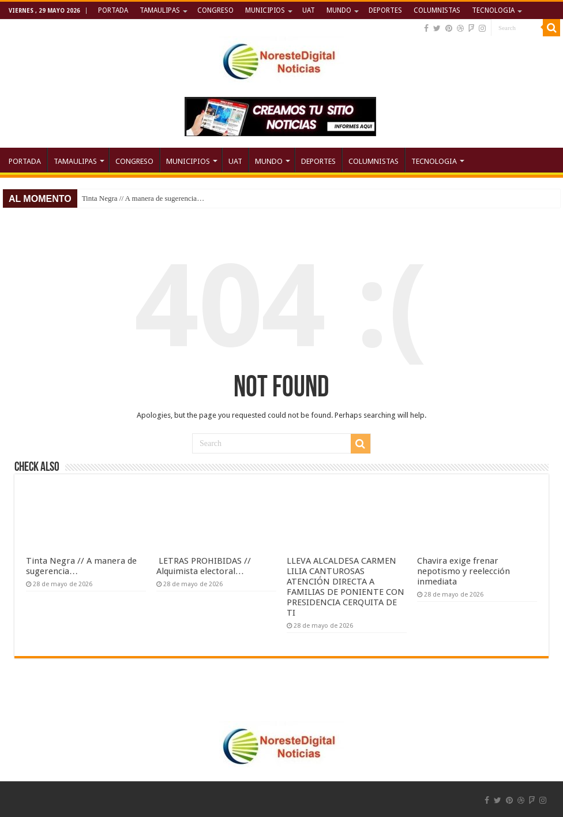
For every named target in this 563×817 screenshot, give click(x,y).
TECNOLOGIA (493, 10)
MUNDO (338, 10)
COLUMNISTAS (437, 10)
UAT (308, 10)
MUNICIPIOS (265, 10)
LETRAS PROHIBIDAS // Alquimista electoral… (203, 566)
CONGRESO (215, 10)
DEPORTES (385, 10)
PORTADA (113, 10)
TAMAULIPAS (160, 10)
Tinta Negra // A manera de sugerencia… (143, 198)
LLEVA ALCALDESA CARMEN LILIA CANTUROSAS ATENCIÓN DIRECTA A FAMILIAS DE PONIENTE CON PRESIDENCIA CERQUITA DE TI (345, 587)
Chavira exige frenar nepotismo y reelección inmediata (463, 571)
